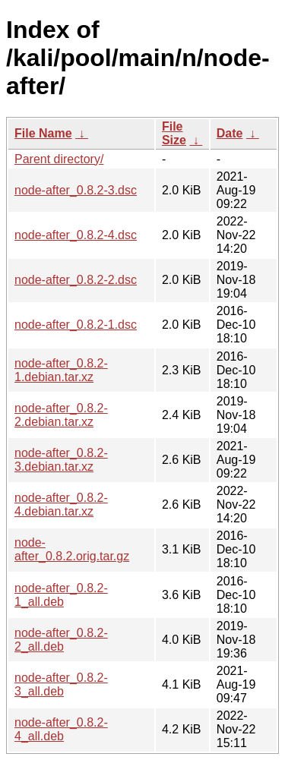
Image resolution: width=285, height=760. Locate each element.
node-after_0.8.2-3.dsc (75, 190)
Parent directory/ (58, 159)
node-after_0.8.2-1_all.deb (61, 595)
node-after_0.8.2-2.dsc (75, 279)
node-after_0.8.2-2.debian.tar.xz (61, 415)
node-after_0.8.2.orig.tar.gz (71, 549)
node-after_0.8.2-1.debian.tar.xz (61, 370)
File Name (43, 133)
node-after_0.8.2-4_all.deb (61, 729)
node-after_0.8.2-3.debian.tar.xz (61, 459)
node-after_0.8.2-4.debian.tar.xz (61, 504)
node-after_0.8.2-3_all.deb (61, 684)
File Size (174, 133)
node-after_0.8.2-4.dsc (75, 235)
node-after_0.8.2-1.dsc (75, 324)
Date (230, 133)
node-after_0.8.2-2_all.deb (61, 639)
